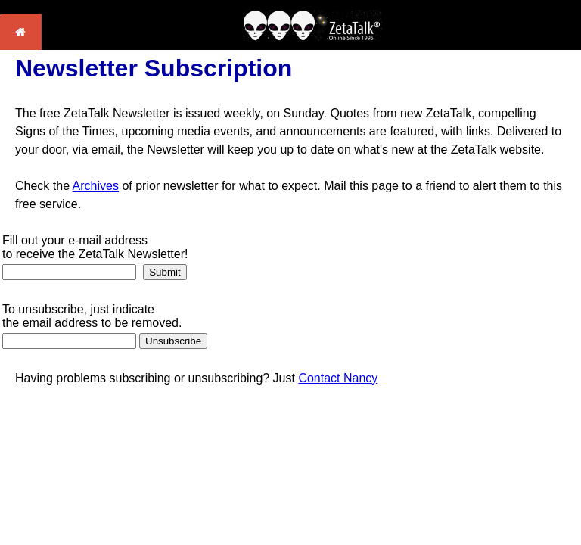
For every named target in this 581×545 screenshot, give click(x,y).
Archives (96, 185)
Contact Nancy (337, 378)
